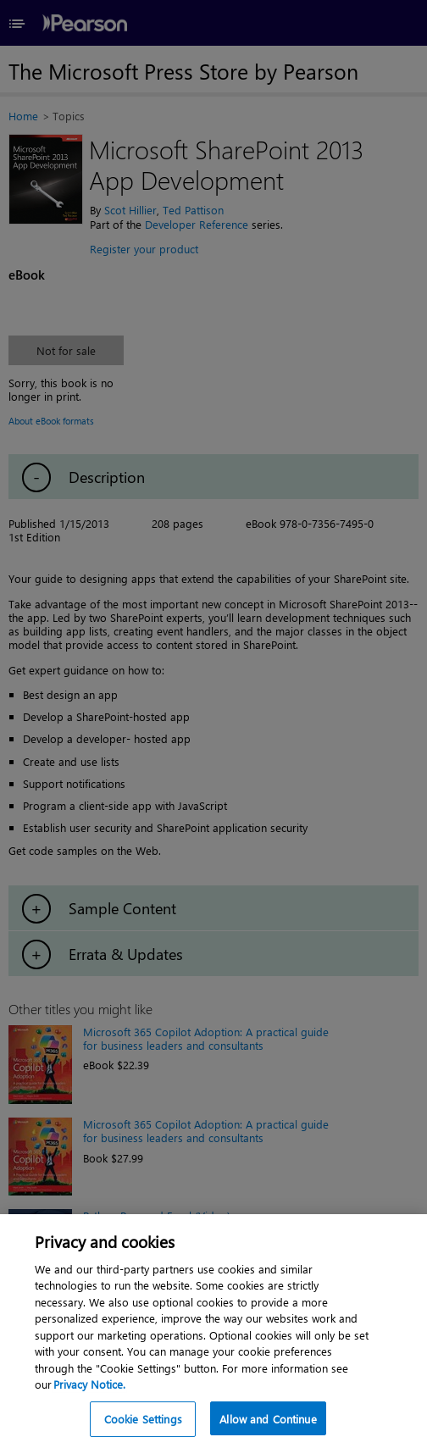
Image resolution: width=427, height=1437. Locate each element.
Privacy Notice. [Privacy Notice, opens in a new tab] (89, 1391)
